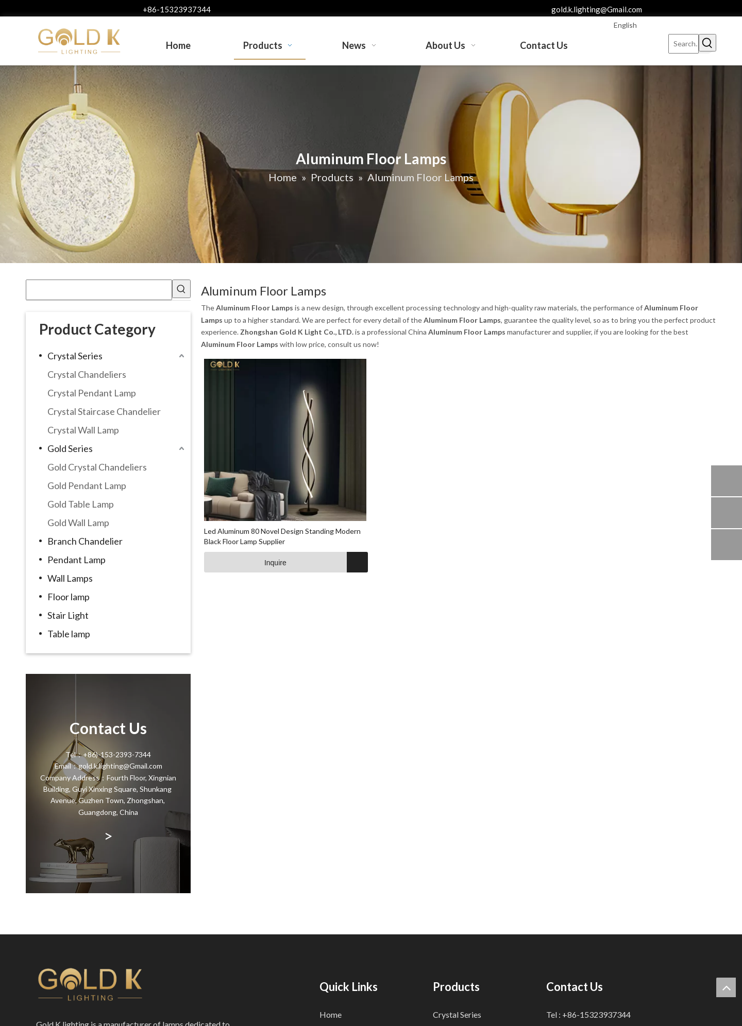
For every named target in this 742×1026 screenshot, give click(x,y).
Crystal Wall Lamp (83, 430)
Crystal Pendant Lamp (91, 392)
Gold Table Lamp (80, 504)
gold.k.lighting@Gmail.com (596, 9)
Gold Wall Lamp (78, 522)
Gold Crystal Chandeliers (97, 467)
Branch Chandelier (85, 541)
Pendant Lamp (76, 559)
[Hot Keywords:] (707, 42)
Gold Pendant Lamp (86, 485)
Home (330, 1014)
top (726, 987)
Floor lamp (68, 596)
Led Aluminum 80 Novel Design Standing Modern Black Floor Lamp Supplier (282, 536)
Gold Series (70, 448)
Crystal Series (75, 355)
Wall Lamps (70, 578)
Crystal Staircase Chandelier (104, 411)
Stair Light (68, 615)
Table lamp (68, 633)
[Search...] (683, 44)
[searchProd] (99, 290)
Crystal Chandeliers (86, 374)
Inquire (245, 562)
